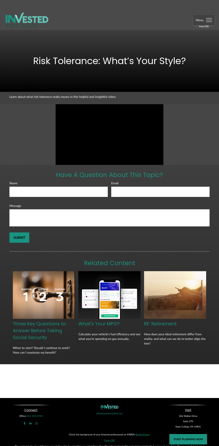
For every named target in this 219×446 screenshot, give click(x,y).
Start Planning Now (188, 439)
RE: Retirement (160, 313)
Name (13, 173)
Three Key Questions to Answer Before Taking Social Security (39, 320)
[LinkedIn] (30, 413)
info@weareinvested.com (109, 411)
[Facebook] (24, 413)
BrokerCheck (143, 424)
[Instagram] (36, 413)
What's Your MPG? (98, 313)
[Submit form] (19, 227)
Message (15, 195)
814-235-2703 (35, 405)
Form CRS (204, 16)
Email (114, 173)
